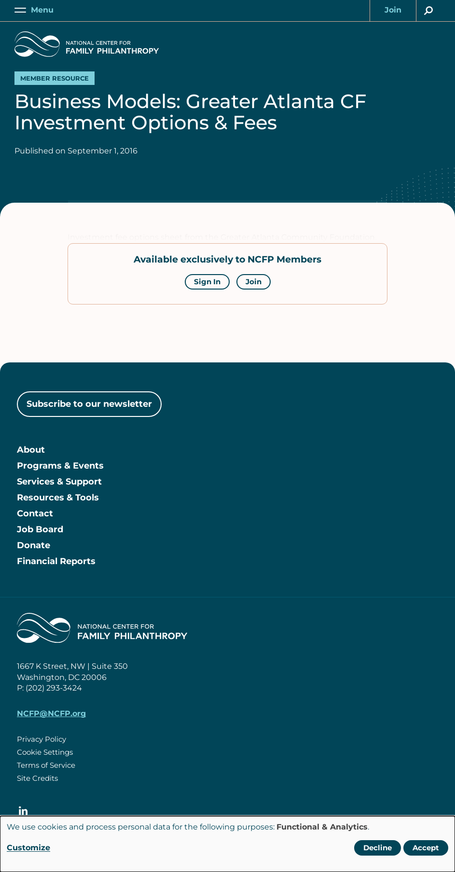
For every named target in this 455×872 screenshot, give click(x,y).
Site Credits (37, 778)
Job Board (40, 529)
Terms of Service (46, 765)
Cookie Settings (45, 752)
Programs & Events (60, 465)
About (31, 449)
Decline (377, 847)
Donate (33, 545)
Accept (426, 847)
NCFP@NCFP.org (51, 713)
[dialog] (227, 844)
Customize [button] (28, 847)
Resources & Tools (58, 497)
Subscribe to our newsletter (89, 404)
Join (254, 281)
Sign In (207, 281)
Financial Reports (56, 561)
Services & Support (59, 481)
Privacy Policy (41, 739)
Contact (35, 513)
